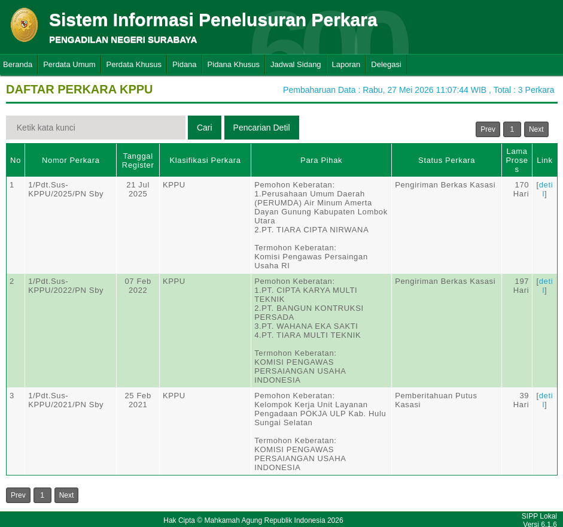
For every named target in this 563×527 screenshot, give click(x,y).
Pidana (184, 64)
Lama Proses (517, 160)
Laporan (346, 64)
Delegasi (386, 64)
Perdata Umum (69, 64)
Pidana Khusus (234, 64)
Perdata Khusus (134, 64)
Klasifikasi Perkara (205, 160)
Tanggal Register (138, 160)
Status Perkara (446, 160)
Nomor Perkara (71, 160)
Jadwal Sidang (295, 64)
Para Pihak (321, 160)
